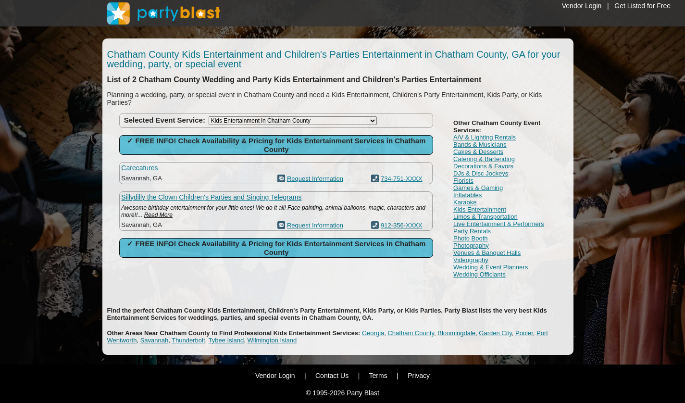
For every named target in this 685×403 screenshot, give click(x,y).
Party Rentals (472, 231)
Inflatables (467, 195)
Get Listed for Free (642, 6)
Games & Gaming (478, 187)
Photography (471, 245)
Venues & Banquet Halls (487, 252)
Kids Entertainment (479, 209)
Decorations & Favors (483, 166)
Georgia (373, 333)
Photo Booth (470, 238)
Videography (470, 260)
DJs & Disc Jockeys (480, 173)
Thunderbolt (188, 340)
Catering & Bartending (484, 159)
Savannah (154, 340)
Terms (378, 375)
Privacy (419, 375)
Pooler (524, 333)
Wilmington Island (272, 340)
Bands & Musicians (480, 144)
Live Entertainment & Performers (498, 223)
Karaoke (464, 202)
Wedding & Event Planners (490, 267)
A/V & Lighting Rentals (484, 137)
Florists (463, 180)
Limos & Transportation (485, 216)
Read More (158, 215)
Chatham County (410, 333)
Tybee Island (226, 340)
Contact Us (332, 375)
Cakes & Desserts (478, 151)
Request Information (315, 178)
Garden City (495, 333)
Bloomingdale (456, 333)
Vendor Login (582, 6)
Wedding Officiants (479, 274)
